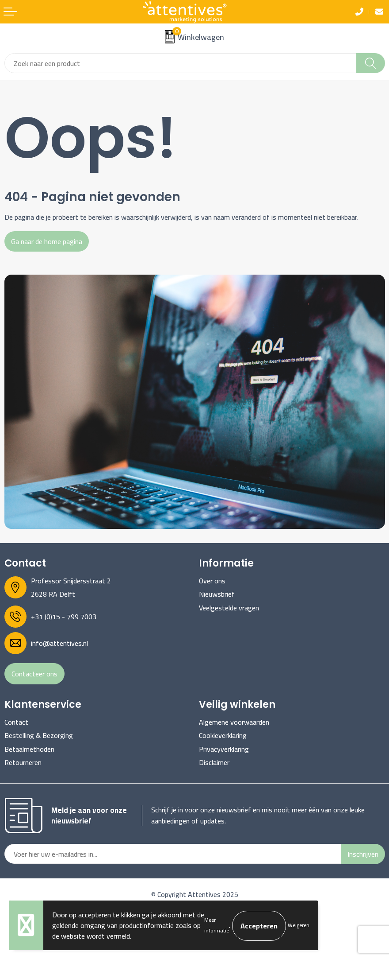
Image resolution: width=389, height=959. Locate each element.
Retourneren (23, 762)
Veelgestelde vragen (229, 607)
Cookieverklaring (223, 735)
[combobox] (180, 63)
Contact (16, 722)
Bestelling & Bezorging (38, 735)
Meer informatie (216, 925)
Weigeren (298, 925)
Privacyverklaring (224, 749)
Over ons (212, 580)
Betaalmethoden (29, 749)
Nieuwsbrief (217, 594)
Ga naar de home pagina (46, 241)
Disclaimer (214, 762)
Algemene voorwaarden (234, 722)
